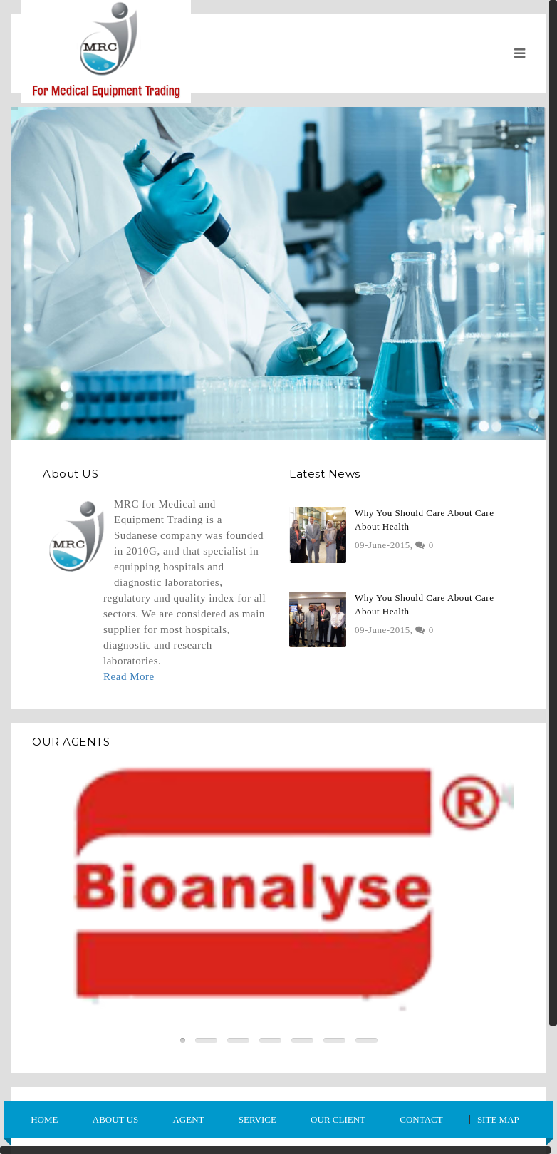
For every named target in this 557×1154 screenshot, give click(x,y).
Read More (129, 676)
